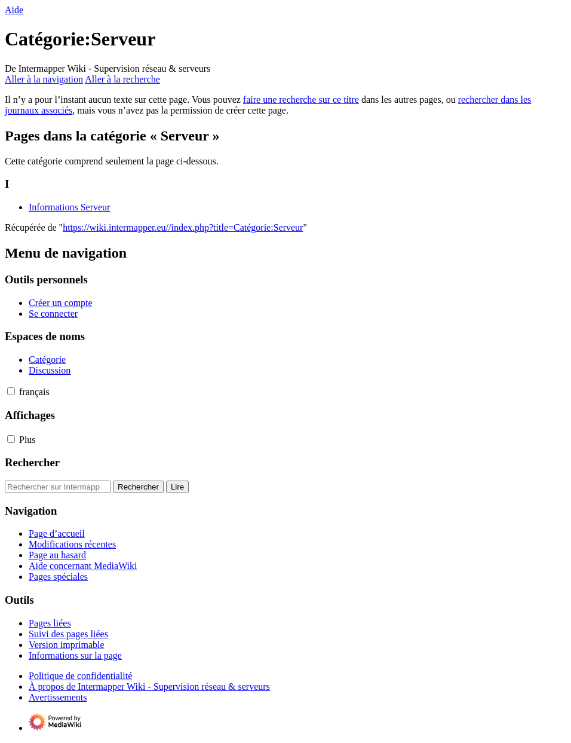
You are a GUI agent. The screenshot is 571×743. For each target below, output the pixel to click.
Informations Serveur (69, 207)
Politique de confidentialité (80, 676)
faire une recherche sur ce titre (301, 99)
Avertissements (58, 697)
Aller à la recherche (122, 79)
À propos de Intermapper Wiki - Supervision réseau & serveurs (149, 686)
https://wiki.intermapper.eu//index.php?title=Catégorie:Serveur (183, 227)
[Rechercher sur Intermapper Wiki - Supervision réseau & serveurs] (57, 487)
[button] (11, 391)
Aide (14, 10)
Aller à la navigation (44, 79)
